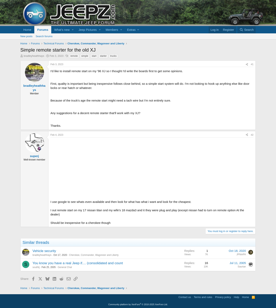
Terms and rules (203, 297)
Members (112, 29)
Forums (42, 29)
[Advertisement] (151, 167)
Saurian (242, 266)
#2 (252, 135)
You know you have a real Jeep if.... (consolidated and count (78, 263)
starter (103, 56)
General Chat (65, 267)
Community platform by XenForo (138, 304)
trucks (113, 56)
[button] (73, 29)
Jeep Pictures (88, 29)
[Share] (246, 64)
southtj (36, 267)
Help (236, 297)
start (94, 56)
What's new (62, 29)
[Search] (247, 29)
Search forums (44, 36)
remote (74, 56)
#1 (252, 64)
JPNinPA (241, 254)
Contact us (184, 297)
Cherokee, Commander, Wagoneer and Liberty (93, 255)
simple (84, 56)
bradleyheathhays (34, 55)
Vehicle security (44, 251)
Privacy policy (223, 297)
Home (27, 29)
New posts (26, 36)
